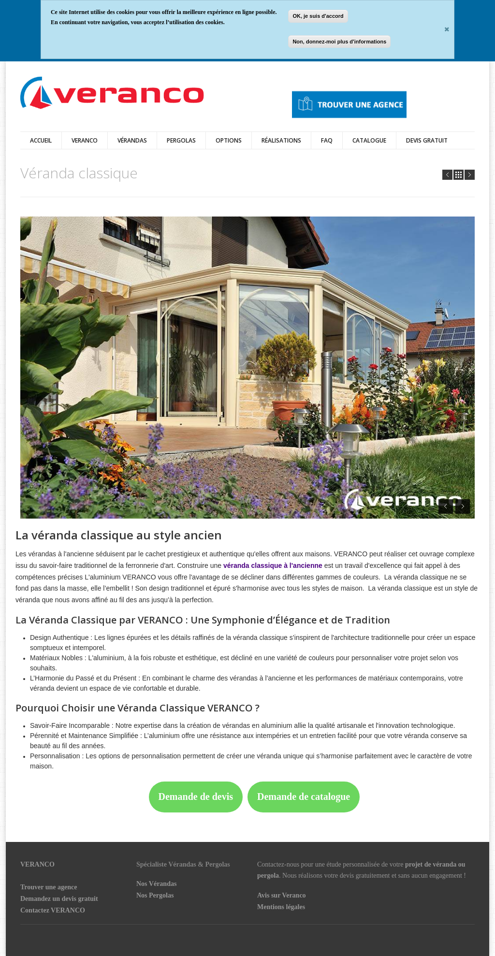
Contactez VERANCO (52, 910)
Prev (447, 175)
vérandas (132, 140)
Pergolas (181, 140)
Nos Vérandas (156, 883)
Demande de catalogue (303, 796)
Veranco (85, 140)
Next (470, 175)
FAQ (327, 140)
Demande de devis (196, 796)
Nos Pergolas (155, 895)
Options (229, 140)
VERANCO (37, 864)
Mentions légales (281, 907)
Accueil (41, 140)
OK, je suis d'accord (317, 16)
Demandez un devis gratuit (59, 898)
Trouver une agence (48, 887)
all (458, 175)
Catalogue (369, 140)
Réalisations (281, 140)
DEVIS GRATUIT (427, 140)
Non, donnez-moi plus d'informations (339, 41)
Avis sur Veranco (281, 895)
